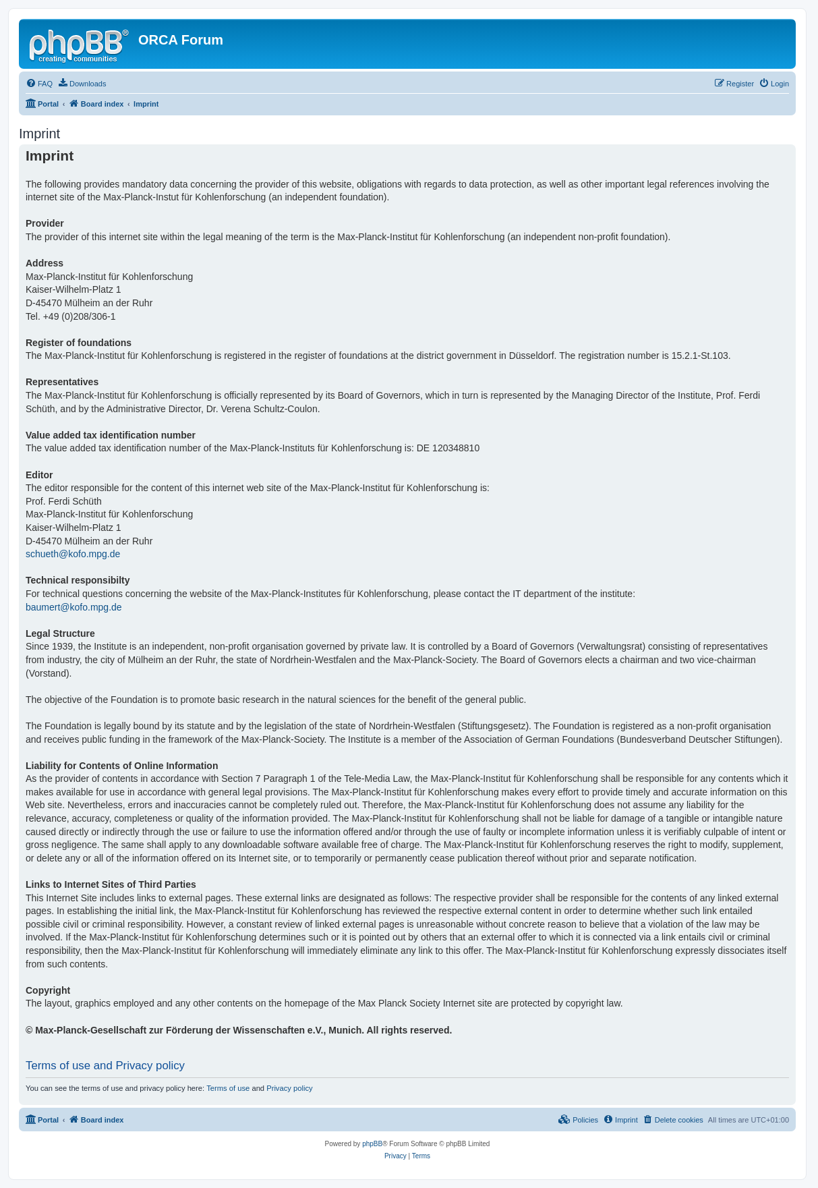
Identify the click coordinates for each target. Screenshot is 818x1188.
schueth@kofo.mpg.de (73, 553)
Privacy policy (289, 1088)
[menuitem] (39, 84)
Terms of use (228, 1088)
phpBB (372, 1144)
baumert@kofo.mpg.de (74, 607)
